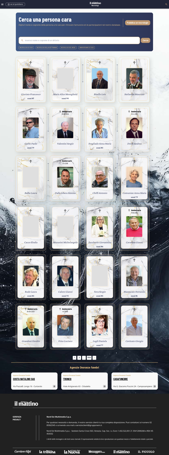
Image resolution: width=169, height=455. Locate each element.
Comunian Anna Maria (134, 192)
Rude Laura (31, 291)
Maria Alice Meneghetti (65, 94)
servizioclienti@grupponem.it (89, 425)
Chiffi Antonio (99, 192)
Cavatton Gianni (134, 242)
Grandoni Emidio (31, 341)
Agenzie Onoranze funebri (84, 367)
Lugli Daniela (100, 341)
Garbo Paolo (30, 143)
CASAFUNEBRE (120, 379)
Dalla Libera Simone (65, 192)
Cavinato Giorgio (134, 341)
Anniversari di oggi (86, 47)
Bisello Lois (100, 94)
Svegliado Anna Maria (99, 143)
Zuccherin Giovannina (99, 242)
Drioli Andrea (134, 143)
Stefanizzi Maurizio (134, 94)
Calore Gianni (65, 291)
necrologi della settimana (47, 47)
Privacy (17, 419)
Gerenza (17, 417)
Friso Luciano (65, 341)
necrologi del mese (68, 47)
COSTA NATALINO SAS (24, 379)
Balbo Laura (31, 192)
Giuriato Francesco (30, 94)
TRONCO (67, 379)
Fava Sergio (100, 291)
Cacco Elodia (30, 242)
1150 (89, 357)
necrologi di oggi (26, 47)
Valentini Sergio (65, 143)
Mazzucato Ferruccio (134, 291)
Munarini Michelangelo (65, 242)
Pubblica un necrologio (137, 22)
